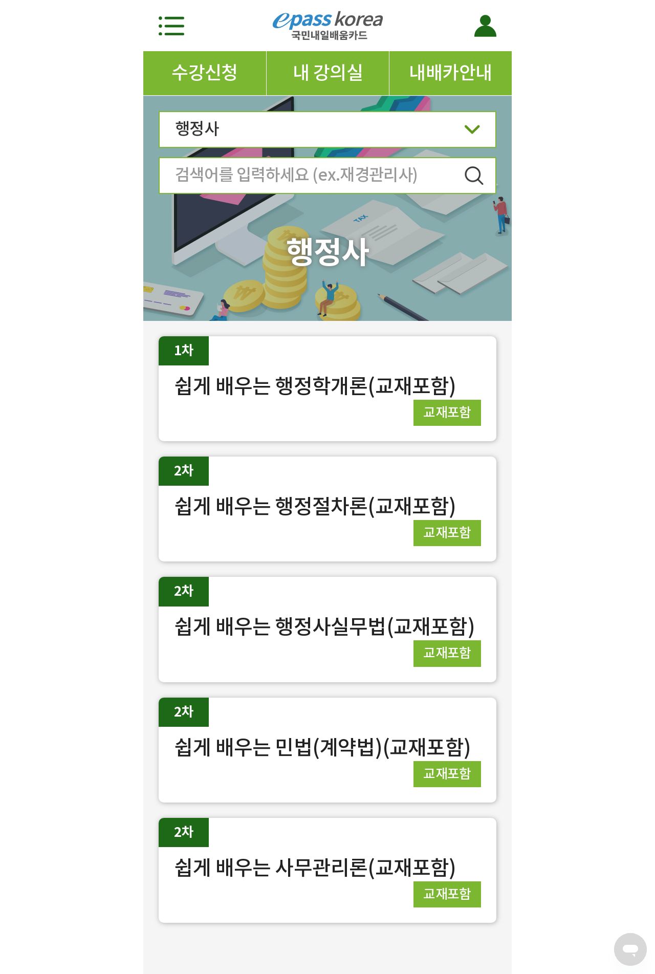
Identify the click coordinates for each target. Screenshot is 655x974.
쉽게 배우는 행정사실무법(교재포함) (324, 627)
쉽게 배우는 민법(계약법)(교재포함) (322, 747)
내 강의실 (328, 72)
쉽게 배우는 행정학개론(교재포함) (315, 386)
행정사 (327, 132)
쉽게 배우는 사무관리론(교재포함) (315, 868)
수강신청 (204, 72)
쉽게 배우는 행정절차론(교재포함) (315, 506)
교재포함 (447, 412)
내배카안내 (450, 72)
